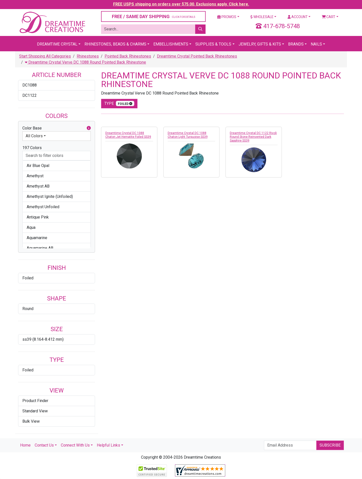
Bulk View (31, 421)
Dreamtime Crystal (57, 44)
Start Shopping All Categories (45, 56)
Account (298, 17)
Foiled (27, 278)
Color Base (56, 128)
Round (27, 308)
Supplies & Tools (213, 44)
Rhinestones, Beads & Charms (115, 44)
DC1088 (29, 85)
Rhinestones (88, 56)
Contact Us (44, 445)
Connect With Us (75, 445)
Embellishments (170, 44)
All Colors (34, 136)
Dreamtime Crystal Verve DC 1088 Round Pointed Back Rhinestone (85, 62)
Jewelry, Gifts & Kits (260, 44)
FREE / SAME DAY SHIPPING (153, 16)
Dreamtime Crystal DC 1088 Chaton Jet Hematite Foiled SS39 (128, 135)
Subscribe (330, 445)
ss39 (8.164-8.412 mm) (43, 339)
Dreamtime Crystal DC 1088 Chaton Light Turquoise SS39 (188, 135)
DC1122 (29, 95)
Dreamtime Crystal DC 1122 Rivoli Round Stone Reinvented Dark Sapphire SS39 (253, 136)
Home (25, 445)
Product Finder (35, 400)
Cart (329, 17)
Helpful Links (108, 445)
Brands (296, 44)
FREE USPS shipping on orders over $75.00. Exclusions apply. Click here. (181, 4)
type (119, 103)
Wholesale (262, 17)
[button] (89, 128)
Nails (316, 44)
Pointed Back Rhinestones (128, 56)
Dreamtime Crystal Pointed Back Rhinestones (197, 56)
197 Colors (32, 147)
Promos (226, 17)
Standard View (35, 411)
